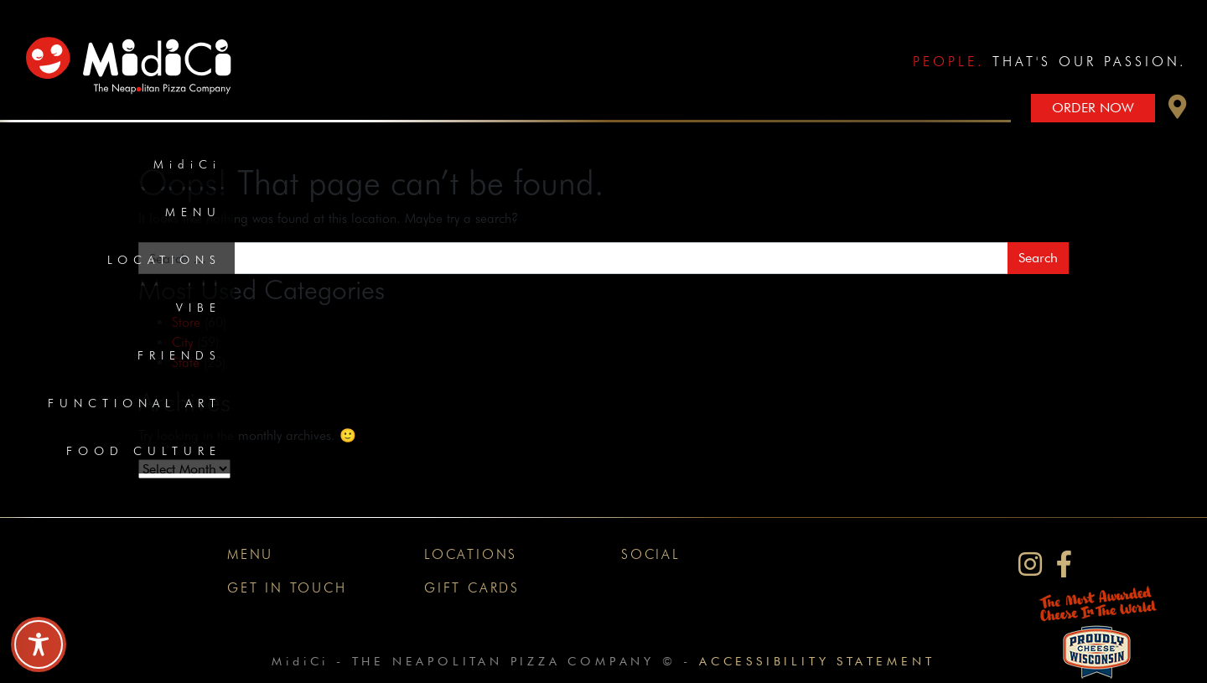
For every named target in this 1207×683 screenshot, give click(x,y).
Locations (164, 259)
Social (651, 554)
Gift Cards (472, 588)
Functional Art (134, 403)
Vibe (198, 307)
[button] (1177, 111)
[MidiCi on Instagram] (1030, 564)
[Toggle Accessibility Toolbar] (39, 644)
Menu (193, 212)
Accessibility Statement (817, 661)
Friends (179, 355)
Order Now (1093, 108)
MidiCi (187, 164)
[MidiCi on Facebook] (1064, 564)
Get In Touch (287, 588)
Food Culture (143, 451)
